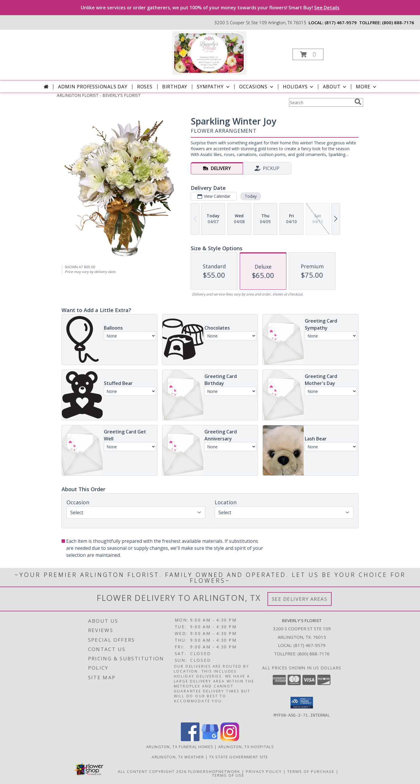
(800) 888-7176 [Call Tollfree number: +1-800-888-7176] (314, 654)
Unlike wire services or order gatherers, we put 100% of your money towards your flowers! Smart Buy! (210, 7)
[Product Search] (320, 102)
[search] (358, 101)
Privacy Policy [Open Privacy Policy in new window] (264, 771)
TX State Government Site (238, 756)
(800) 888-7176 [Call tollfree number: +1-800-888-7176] (398, 22)
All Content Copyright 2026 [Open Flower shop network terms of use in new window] (152, 771)
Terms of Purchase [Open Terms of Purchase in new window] (311, 771)
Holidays (298, 86)
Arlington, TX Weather (178, 756)
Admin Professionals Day (92, 86)
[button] (308, 54)
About (335, 86)
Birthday (174, 86)
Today (251, 196)
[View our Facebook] (190, 739)
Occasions (256, 86)
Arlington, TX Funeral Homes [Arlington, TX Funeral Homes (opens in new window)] (179, 746)
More (366, 86)
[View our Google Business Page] (210, 739)
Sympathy (213, 86)
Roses (145, 86)
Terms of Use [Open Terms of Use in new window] (228, 775)
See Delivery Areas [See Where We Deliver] (300, 599)
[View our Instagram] (229, 739)
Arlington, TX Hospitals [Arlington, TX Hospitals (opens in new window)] (246, 746)
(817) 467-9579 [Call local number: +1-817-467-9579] (341, 22)
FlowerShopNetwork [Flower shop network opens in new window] (214, 771)
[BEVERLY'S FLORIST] (209, 52)
